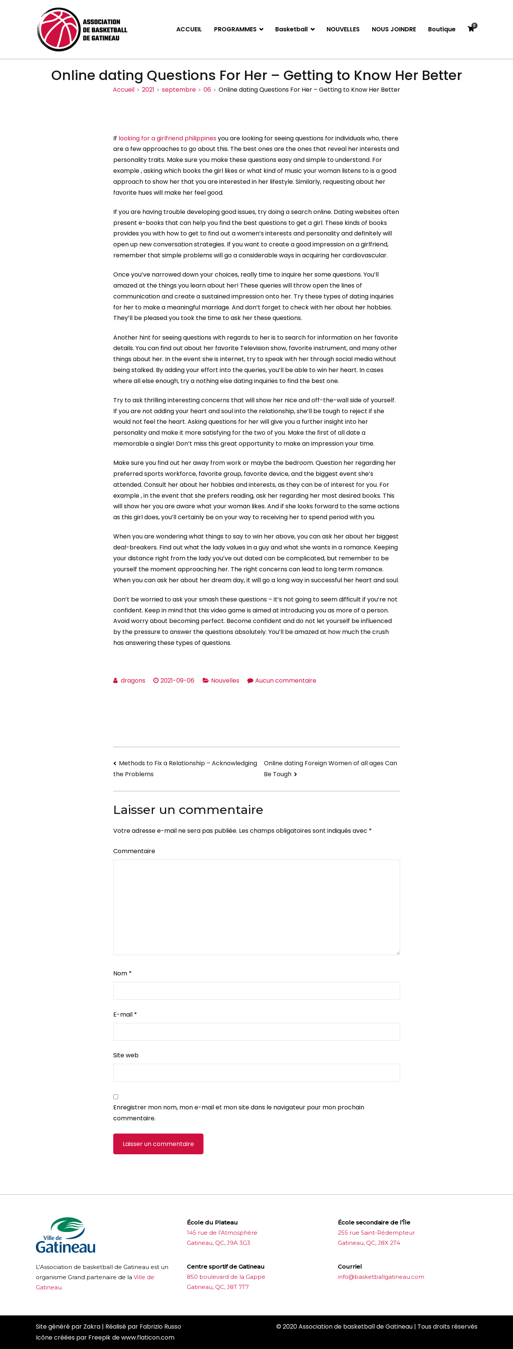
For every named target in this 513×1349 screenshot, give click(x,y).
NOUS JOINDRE (394, 29)
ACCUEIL (189, 29)
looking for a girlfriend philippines (167, 138)
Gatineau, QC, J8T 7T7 (218, 1287)
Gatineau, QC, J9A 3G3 (218, 1242)
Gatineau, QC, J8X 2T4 (369, 1242)
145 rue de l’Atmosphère (222, 1232)
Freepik (99, 1337)
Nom (122, 973)
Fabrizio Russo (160, 1326)
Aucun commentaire (285, 680)
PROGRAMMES (235, 29)
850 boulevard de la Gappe (226, 1276)
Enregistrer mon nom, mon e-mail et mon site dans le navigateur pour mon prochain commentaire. (238, 1113)
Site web (126, 1055)
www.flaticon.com (147, 1337)
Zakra (91, 1326)
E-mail (125, 1014)
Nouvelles (225, 680)
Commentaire (134, 851)
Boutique (442, 29)
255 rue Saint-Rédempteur (376, 1232)
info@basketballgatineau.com (381, 1276)
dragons (133, 680)
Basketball (291, 29)
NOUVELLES (343, 29)
